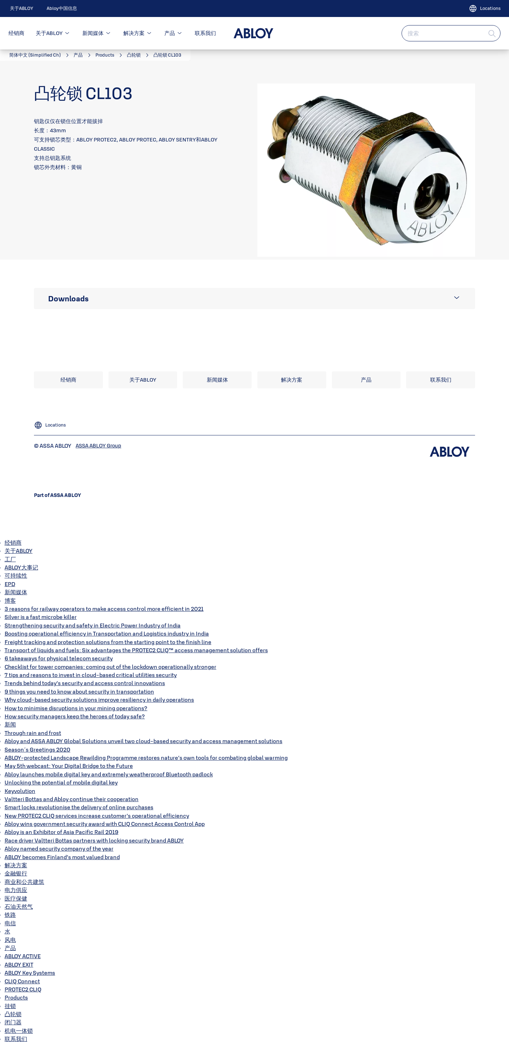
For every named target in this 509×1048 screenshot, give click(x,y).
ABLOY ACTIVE (23, 956)
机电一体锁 (19, 1030)
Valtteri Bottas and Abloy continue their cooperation (72, 799)
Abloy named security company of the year (59, 848)
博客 (10, 600)
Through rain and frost (33, 732)
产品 (169, 33)
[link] (21, 8)
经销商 (16, 33)
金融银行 (16, 873)
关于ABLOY (49, 33)
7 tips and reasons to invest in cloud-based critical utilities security (91, 674)
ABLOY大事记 (21, 567)
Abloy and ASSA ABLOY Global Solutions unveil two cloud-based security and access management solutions (143, 741)
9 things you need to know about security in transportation (79, 691)
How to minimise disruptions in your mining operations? (76, 708)
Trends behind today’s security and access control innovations (85, 683)
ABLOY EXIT (19, 964)
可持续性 (16, 575)
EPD (10, 583)
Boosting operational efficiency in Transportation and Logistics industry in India (107, 633)
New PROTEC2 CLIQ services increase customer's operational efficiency (97, 815)
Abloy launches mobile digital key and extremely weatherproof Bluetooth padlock (109, 774)
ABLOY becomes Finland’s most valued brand (62, 857)
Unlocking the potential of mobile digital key (61, 782)
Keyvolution (20, 790)
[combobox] (451, 33)
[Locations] (485, 8)
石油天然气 (19, 906)
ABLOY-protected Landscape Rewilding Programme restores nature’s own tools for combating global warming (146, 757)
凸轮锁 (13, 1014)
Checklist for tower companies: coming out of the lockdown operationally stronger (110, 666)
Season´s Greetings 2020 (37, 749)
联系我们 (205, 33)
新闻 (10, 724)
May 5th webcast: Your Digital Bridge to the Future (69, 765)
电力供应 (16, 889)
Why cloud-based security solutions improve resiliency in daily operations (99, 699)
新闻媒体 (93, 33)
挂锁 (10, 1005)
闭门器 (13, 1022)
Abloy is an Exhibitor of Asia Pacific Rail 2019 (61, 831)
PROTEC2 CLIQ (23, 989)
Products (16, 997)
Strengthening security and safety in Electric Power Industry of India (93, 625)
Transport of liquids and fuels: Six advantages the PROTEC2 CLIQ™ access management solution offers (136, 650)
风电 (10, 939)
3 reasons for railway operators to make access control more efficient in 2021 (104, 608)
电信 (10, 923)
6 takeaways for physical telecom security (59, 658)
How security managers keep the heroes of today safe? (75, 716)
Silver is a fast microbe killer (41, 616)
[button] (67, 33)
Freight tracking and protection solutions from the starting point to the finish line (108, 641)
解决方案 (134, 33)
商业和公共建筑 (24, 881)
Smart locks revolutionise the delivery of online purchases (79, 807)
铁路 (10, 914)
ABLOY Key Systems (30, 972)
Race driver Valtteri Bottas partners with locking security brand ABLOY (94, 840)
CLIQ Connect (22, 981)
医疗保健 (16, 898)
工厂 (10, 559)
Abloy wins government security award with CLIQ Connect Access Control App (105, 823)
